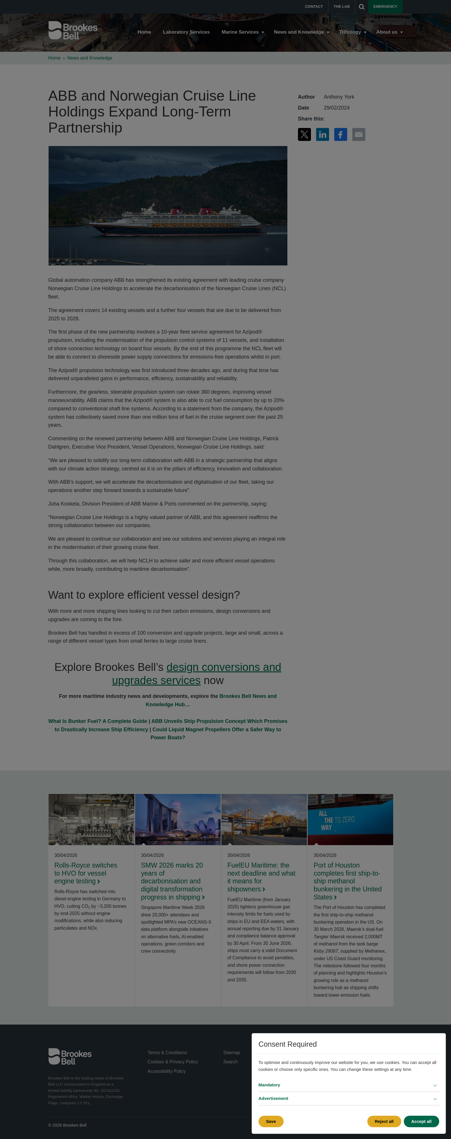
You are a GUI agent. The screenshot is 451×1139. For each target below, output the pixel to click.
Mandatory (269, 1084)
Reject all (384, 1121)
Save (271, 1121)
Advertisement (273, 1098)
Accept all (421, 1121)
